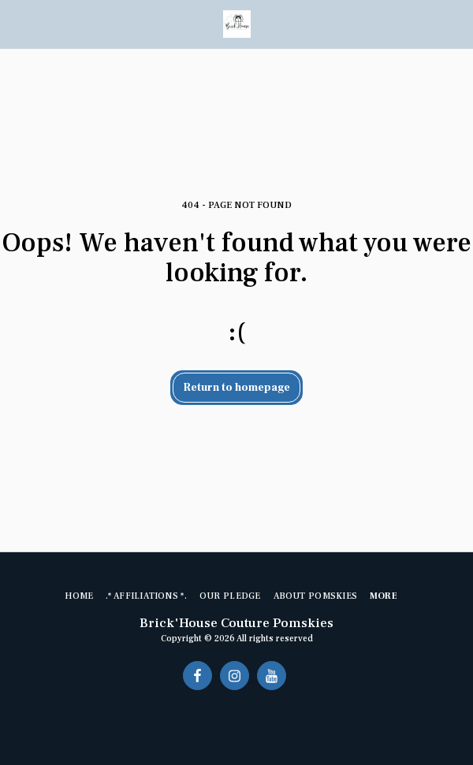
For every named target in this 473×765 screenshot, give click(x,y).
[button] (17, 23)
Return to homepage (237, 388)
